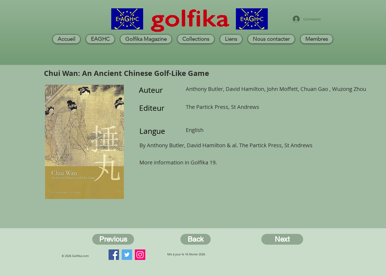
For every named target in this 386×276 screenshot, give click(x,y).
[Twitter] (127, 254)
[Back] (195, 239)
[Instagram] (140, 254)
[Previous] (113, 239)
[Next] (282, 239)
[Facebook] (114, 254)
